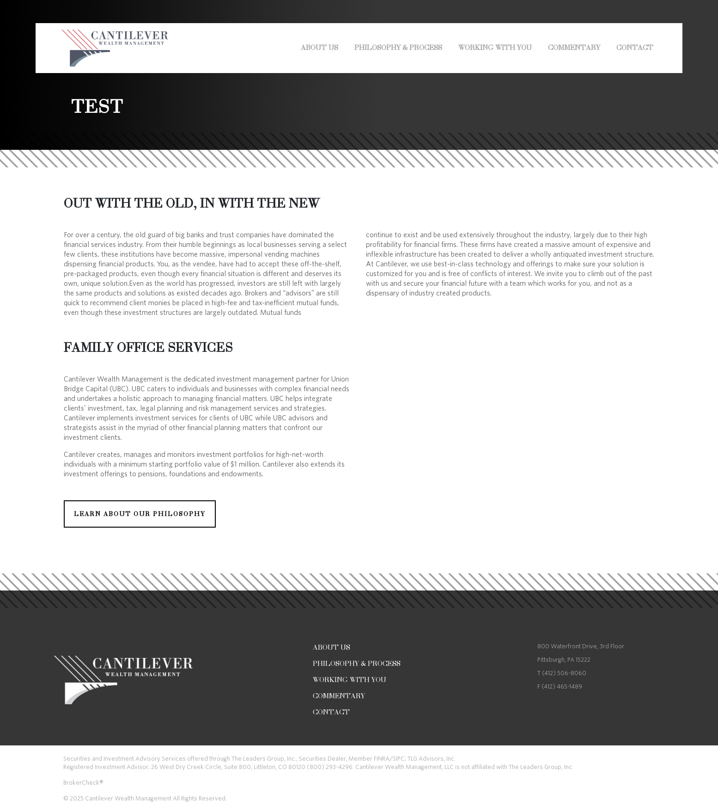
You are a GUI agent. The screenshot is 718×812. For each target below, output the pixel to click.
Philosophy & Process (398, 47)
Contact (634, 47)
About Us (319, 47)
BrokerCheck (81, 782)
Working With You (495, 47)
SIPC (399, 758)
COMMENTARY (574, 47)
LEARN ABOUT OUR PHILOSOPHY (140, 514)
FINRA (381, 758)
